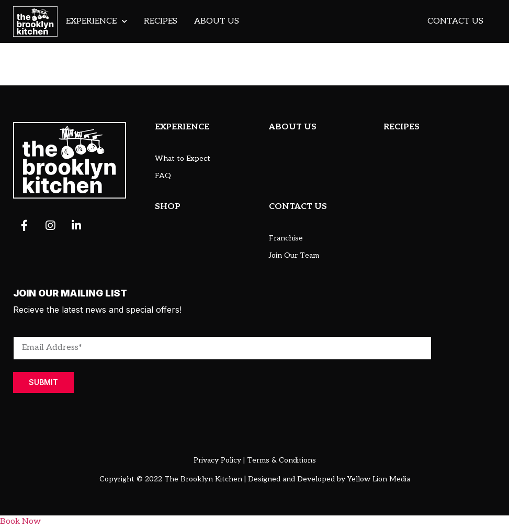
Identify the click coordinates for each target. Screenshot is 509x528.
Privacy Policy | (219, 460)
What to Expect (182, 158)
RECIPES (401, 127)
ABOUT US (292, 127)
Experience (96, 21)
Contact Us (455, 21)
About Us (216, 21)
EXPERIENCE (182, 127)
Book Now (20, 521)
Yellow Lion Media (378, 479)
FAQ (163, 175)
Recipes (160, 21)
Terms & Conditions (281, 460)
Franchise (286, 238)
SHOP (167, 207)
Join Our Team (294, 255)
